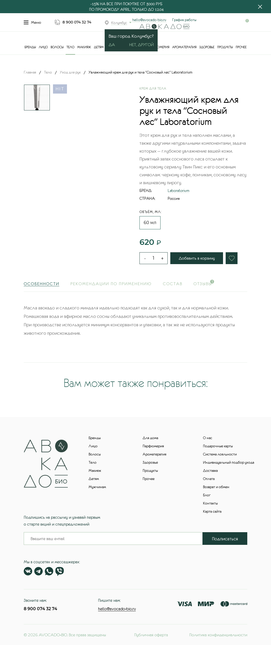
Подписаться (225, 538)
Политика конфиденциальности (218, 634)
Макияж (84, 47)
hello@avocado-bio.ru (149, 20)
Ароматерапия (184, 47)
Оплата (209, 479)
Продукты (225, 47)
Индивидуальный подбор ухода (228, 462)
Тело (70, 47)
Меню (32, 22)
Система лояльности (220, 454)
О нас (207, 438)
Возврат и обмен (216, 487)
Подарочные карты (218, 446)
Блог (207, 495)
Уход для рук (70, 72)
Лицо (43, 47)
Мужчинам (97, 487)
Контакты (210, 503)
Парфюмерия (158, 47)
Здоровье (206, 47)
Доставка (210, 470)
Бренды (30, 47)
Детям (99, 47)
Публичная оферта (151, 634)
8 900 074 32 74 (76, 22)
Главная (30, 72)
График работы (184, 20)
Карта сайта (212, 511)
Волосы (57, 47)
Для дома (150, 438)
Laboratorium (178, 190)
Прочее (241, 47)
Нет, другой (141, 44)
